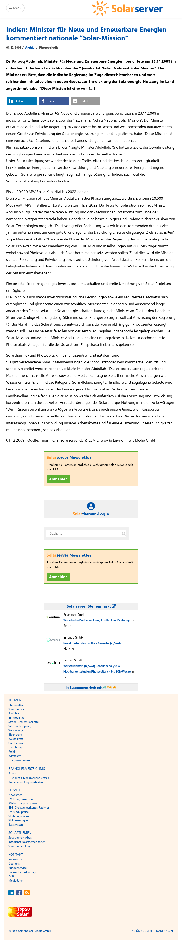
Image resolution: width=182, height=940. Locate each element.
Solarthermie (16, 709)
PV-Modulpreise (18, 812)
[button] (22, 101)
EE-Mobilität (16, 718)
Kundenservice (17, 868)
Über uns (14, 864)
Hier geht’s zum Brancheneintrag (28, 778)
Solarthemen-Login (20, 846)
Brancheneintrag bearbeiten (25, 782)
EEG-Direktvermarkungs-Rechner (28, 808)
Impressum (15, 859)
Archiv (29, 47)
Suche (12, 773)
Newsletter (15, 795)
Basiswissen (15, 825)
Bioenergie (15, 735)
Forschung (15, 747)
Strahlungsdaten (18, 816)
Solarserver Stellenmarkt (91, 606)
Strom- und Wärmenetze (23, 722)
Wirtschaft (14, 756)
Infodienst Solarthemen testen (27, 842)
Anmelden (58, 479)
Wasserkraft (15, 739)
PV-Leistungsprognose (22, 803)
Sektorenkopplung (19, 726)
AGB (11, 876)
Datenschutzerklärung (22, 872)
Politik (12, 752)
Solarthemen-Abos (20, 837)
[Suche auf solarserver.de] (123, 533)
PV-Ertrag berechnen (21, 799)
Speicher (13, 713)
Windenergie (16, 730)
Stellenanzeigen (18, 820)
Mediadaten (15, 881)
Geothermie (15, 743)
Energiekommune (19, 760)
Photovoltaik (48, 47)
